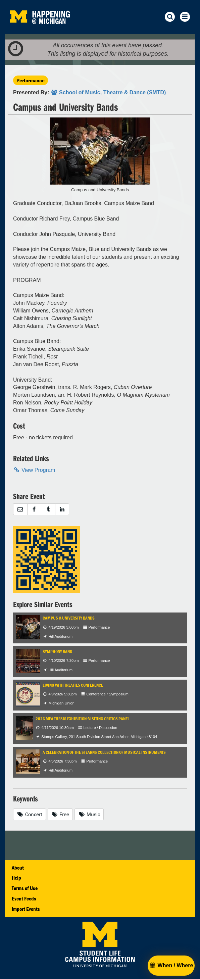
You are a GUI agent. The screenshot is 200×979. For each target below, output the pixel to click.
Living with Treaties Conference (73, 685)
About (18, 867)
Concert (29, 814)
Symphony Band (57, 651)
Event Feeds (24, 898)
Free (60, 814)
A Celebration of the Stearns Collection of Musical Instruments (104, 752)
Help (16, 877)
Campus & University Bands (69, 618)
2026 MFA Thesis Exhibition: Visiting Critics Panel (83, 719)
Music (89, 814)
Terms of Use (25, 888)
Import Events (26, 908)
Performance (30, 80)
